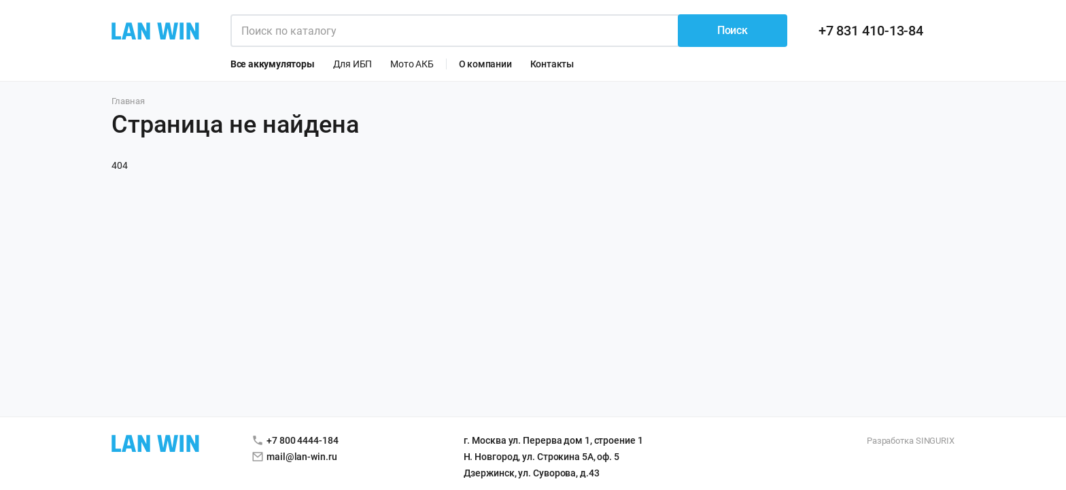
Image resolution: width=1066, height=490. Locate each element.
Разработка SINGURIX (911, 441)
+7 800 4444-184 (302, 440)
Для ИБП (353, 64)
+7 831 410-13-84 (871, 30)
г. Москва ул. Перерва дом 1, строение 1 (553, 440)
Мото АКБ (411, 64)
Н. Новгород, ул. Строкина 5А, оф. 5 (542, 456)
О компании (485, 64)
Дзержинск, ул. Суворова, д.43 (532, 473)
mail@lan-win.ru (301, 456)
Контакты (552, 64)
